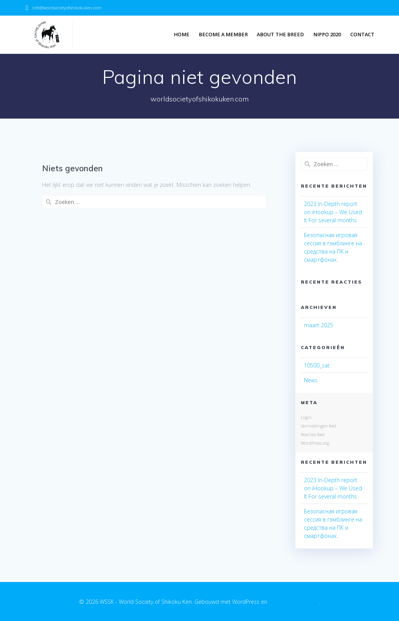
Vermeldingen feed (318, 426)
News (311, 380)
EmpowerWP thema (294, 601)
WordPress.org (315, 443)
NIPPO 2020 (327, 34)
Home (181, 34)
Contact (362, 34)
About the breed (280, 34)
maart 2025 (318, 325)
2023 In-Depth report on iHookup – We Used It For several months (333, 212)
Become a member (223, 34)
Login (306, 417)
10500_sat (317, 365)
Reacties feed (313, 434)
